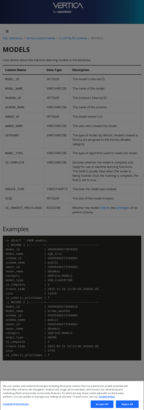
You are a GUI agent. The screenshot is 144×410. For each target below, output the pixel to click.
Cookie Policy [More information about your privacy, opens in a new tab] (107, 399)
